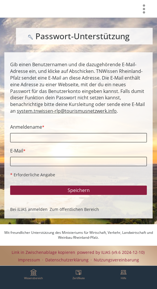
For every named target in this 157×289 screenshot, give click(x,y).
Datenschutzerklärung (67, 260)
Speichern (79, 190)
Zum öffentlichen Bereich (74, 209)
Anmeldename (27, 127)
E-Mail (18, 151)
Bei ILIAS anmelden (29, 209)
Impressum (29, 260)
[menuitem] (144, 8)
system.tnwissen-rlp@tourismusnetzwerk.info (67, 111)
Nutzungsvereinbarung (116, 260)
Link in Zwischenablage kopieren (43, 252)
